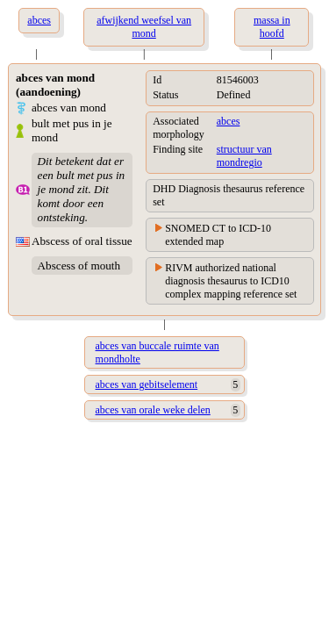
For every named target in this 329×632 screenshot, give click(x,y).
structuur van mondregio (244, 156)
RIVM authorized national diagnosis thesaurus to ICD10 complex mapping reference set (231, 281)
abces (228, 121)
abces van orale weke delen (153, 410)
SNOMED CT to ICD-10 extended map (218, 235)
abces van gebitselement (147, 384)
